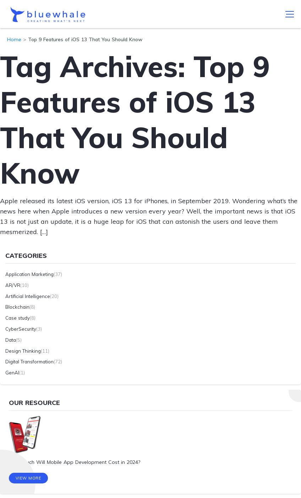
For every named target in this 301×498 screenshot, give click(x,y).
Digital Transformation (29, 361)
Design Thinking (23, 351)
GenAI (12, 372)
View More (29, 478)
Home (14, 39)
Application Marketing (29, 274)
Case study (17, 318)
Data (10, 340)
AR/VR (12, 285)
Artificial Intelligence (27, 296)
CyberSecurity (20, 329)
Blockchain (17, 307)
